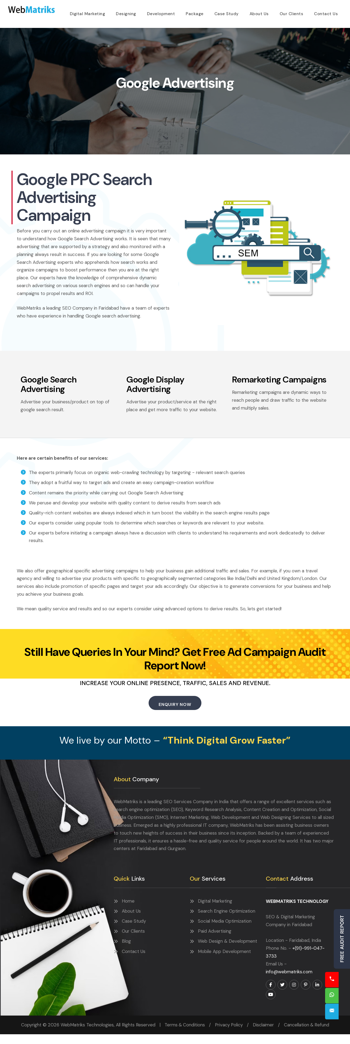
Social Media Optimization (224, 931)
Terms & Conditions (183, 1035)
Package (195, 11)
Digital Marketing (89, 11)
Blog (126, 951)
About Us (259, 11)
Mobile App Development (224, 961)
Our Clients (292, 11)
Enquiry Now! (341, 1010)
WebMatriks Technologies (32, 8)
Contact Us (326, 11)
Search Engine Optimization (226, 921)
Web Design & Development (227, 951)
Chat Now (341, 994)
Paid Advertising (214, 941)
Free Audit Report (342, 939)
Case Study (227, 11)
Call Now (341, 977)
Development (162, 11)
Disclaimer (264, 1035)
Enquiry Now (175, 713)
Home (128, 911)
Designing (127, 11)
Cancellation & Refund (308, 1035)
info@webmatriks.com (289, 982)
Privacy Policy (228, 1035)
